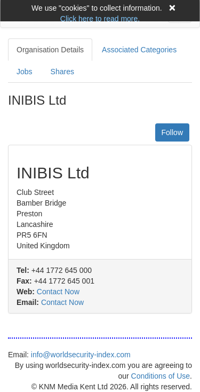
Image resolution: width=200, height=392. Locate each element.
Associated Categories (139, 49)
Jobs (25, 71)
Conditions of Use (160, 376)
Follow (172, 132)
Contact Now (58, 291)
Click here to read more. (100, 18)
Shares (62, 71)
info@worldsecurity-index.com (81, 354)
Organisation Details (50, 49)
